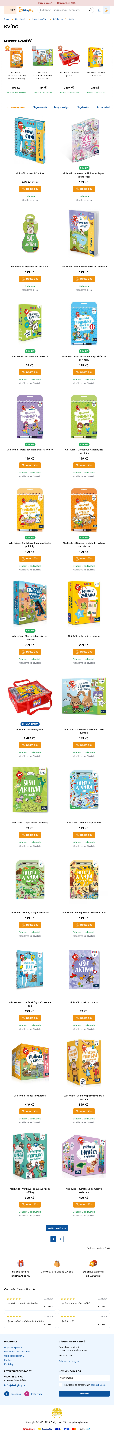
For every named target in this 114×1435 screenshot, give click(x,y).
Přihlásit (84, 1393)
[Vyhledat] (91, 10)
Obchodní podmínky (14, 1355)
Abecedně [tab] (103, 107)
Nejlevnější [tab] (61, 107)
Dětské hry (58, 19)
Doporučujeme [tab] (15, 107)
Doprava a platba (13, 1347)
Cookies (8, 1359)
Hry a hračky (21, 19)
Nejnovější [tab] (40, 107)
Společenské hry (40, 19)
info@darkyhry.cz (14, 1385)
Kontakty (8, 1364)
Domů (7, 19)
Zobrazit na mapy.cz (69, 1361)
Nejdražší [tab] (82, 107)
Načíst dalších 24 (57, 1228)
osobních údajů (98, 1384)
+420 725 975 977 (13, 1376)
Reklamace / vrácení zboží (17, 1351)
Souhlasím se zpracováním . (85, 1384)
